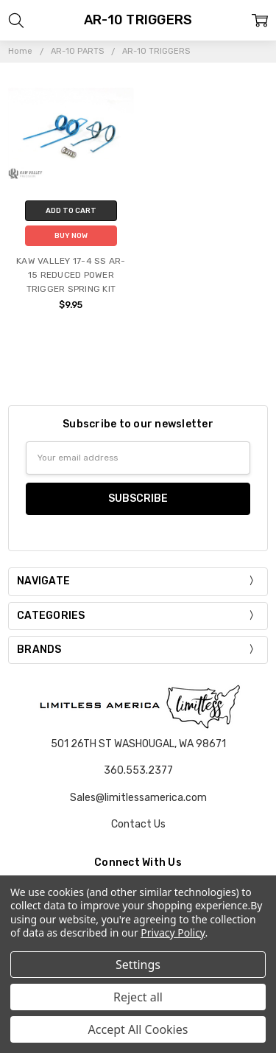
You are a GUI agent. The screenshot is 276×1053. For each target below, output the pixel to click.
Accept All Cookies (138, 1029)
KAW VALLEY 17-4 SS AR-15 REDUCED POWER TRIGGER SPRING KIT (71, 275)
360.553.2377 (138, 770)
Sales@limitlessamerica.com (138, 797)
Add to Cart (71, 210)
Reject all (138, 997)
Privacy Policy (173, 933)
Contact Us (138, 824)
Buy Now (71, 235)
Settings (138, 964)
